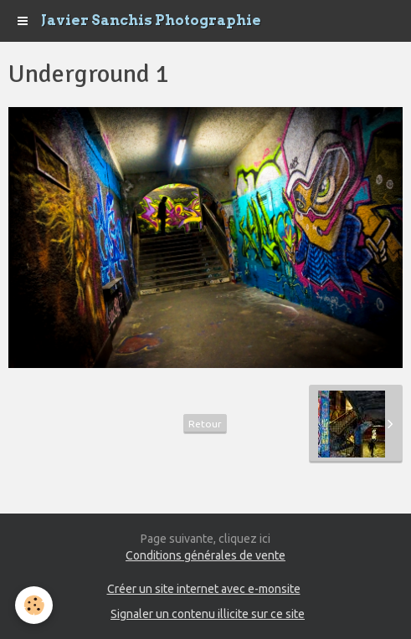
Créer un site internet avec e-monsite (204, 589)
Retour (205, 423)
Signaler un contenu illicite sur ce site (207, 614)
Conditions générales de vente (205, 555)
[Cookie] (34, 605)
